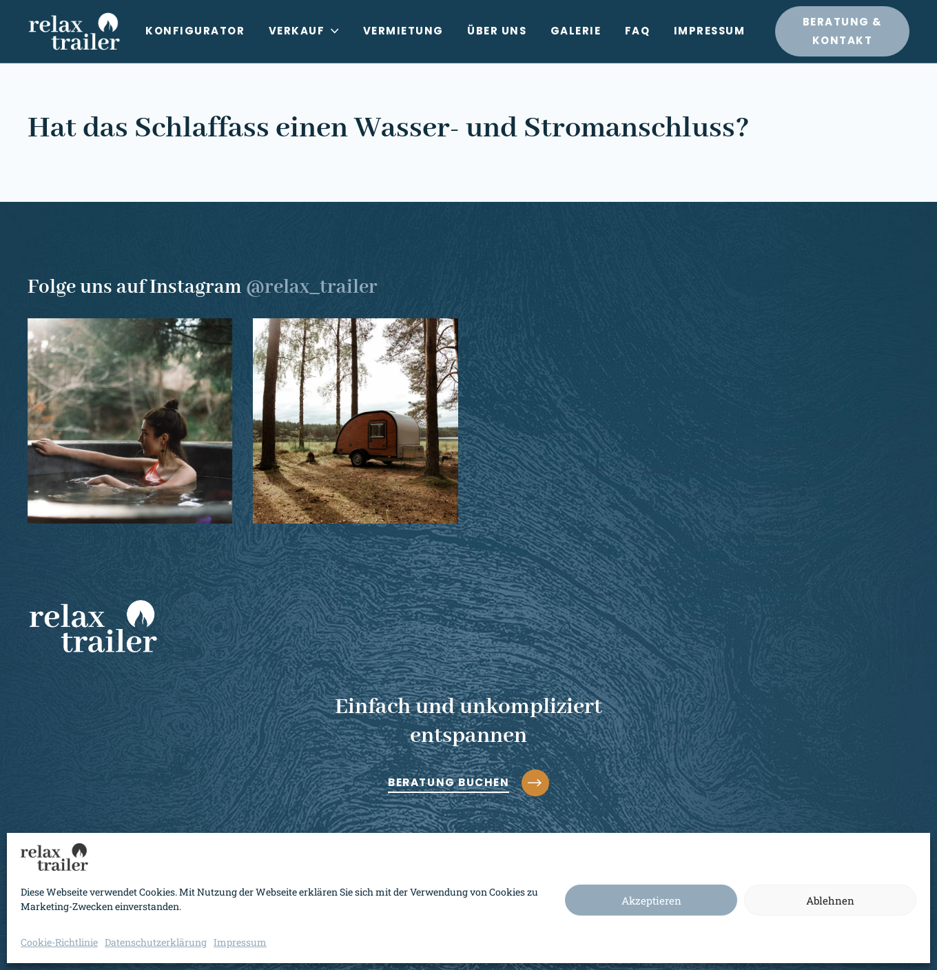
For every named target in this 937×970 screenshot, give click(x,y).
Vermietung (403, 30)
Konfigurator (195, 30)
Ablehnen (830, 900)
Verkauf (304, 30)
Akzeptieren (651, 900)
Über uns (496, 30)
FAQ (637, 30)
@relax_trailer (312, 287)
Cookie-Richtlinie (59, 942)
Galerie (575, 30)
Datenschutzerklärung (156, 942)
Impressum (240, 942)
